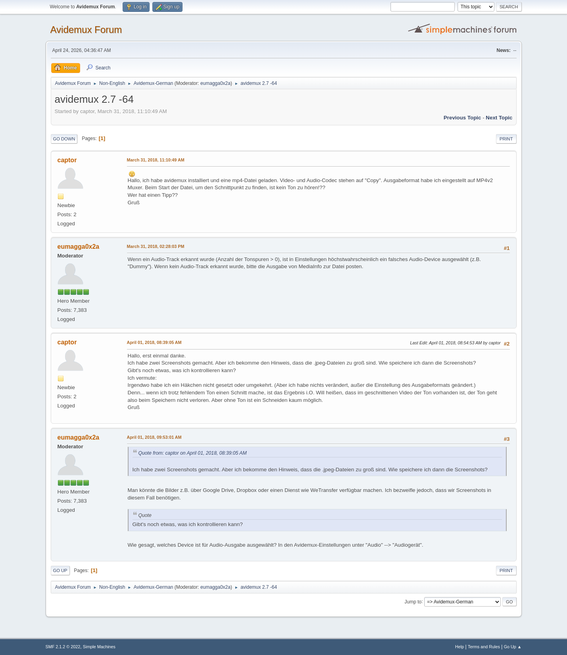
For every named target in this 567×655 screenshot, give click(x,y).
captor (67, 160)
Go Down (64, 138)
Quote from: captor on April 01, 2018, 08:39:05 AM (192, 453)
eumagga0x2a (215, 83)
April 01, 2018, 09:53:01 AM (154, 437)
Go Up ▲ (513, 646)
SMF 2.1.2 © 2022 (63, 646)
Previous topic (462, 118)
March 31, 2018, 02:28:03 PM (156, 246)
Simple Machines (99, 646)
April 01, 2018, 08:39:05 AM (154, 342)
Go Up (60, 570)
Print (506, 138)
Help (459, 646)
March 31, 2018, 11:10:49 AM (156, 160)
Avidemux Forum (86, 29)
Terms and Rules (484, 646)
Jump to (413, 601)
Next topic (499, 118)
